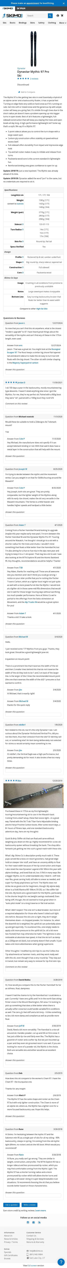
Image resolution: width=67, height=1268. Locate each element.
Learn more (40, 1210)
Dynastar (21, 68)
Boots (12, 22)
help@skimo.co (36, 1251)
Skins (32, 22)
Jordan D (21, 382)
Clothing (52, 22)
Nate (21, 1154)
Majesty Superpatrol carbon (25, 362)
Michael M (23, 636)
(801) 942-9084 (36, 1254)
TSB (21, 567)
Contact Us (31, 1235)
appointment (32, 3)
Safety (41, 22)
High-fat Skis (41, 308)
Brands (7, 1258)
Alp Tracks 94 (31, 602)
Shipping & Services (35, 1239)
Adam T (22, 525)
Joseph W (23, 469)
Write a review (29, 1205)
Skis (4, 22)
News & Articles (11, 1239)
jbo (20, 689)
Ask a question (11, 1205)
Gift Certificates (11, 1255)
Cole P (22, 438)
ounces (20, 203)
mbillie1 (22, 724)
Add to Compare (28, 92)
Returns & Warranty (35, 1242)
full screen (32, 1265)
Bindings (23, 22)
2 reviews (34, 78)
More (61, 23)
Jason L (22, 323)
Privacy (7, 1242)
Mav (19, 780)
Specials (7, 1252)
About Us (8, 1235)
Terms (15, 1242)
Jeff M (21, 1026)
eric (20, 345)
